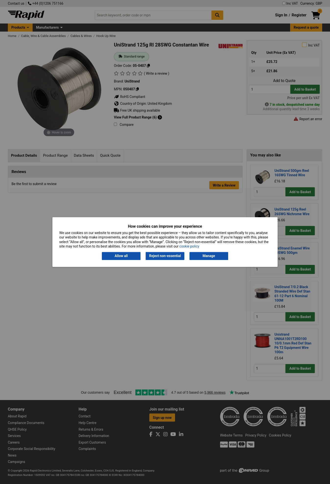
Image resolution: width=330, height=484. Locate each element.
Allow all (121, 256)
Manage (209, 256)
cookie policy (189, 246)
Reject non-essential (165, 256)
